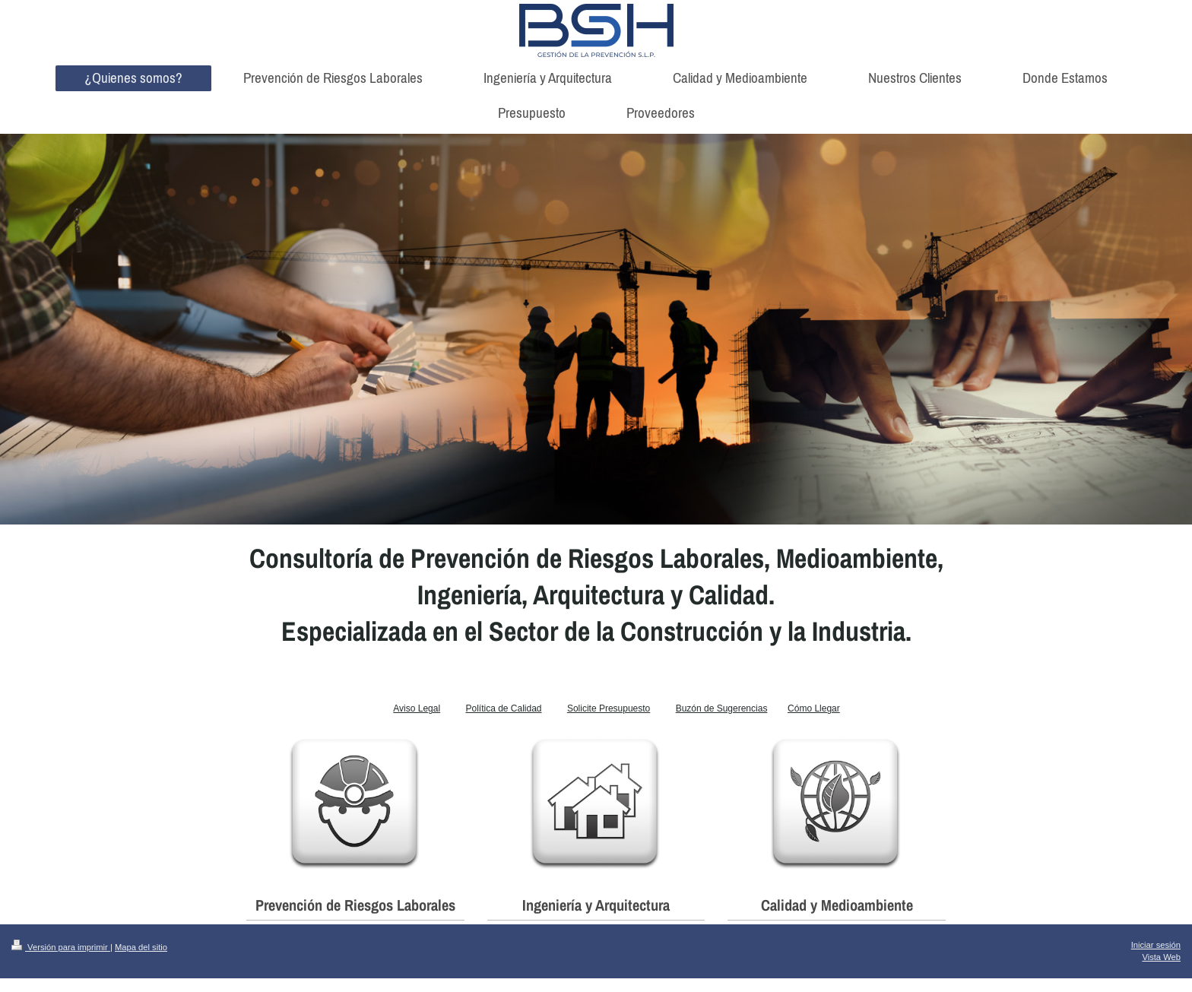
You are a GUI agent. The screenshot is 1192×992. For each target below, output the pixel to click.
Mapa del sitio (141, 947)
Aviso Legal (416, 708)
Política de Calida (500, 708)
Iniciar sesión (1156, 944)
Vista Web (1161, 957)
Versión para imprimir (60, 947)
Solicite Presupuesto (608, 708)
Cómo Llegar (814, 708)
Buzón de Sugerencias (722, 708)
